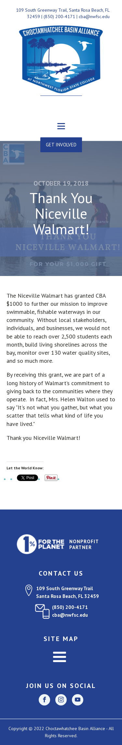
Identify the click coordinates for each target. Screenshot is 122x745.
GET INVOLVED (61, 145)
